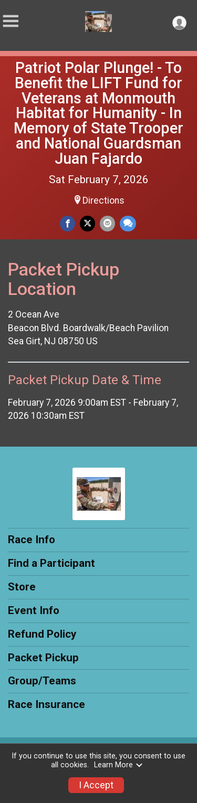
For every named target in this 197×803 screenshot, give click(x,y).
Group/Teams (42, 680)
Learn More (118, 764)
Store (22, 586)
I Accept (96, 785)
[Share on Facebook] (67, 223)
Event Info (33, 610)
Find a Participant (51, 563)
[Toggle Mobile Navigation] (10, 21)
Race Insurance (46, 704)
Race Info (31, 539)
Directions (103, 200)
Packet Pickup (43, 657)
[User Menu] (179, 23)
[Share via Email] (107, 223)
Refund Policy (42, 634)
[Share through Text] (128, 223)
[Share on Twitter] (87, 223)
